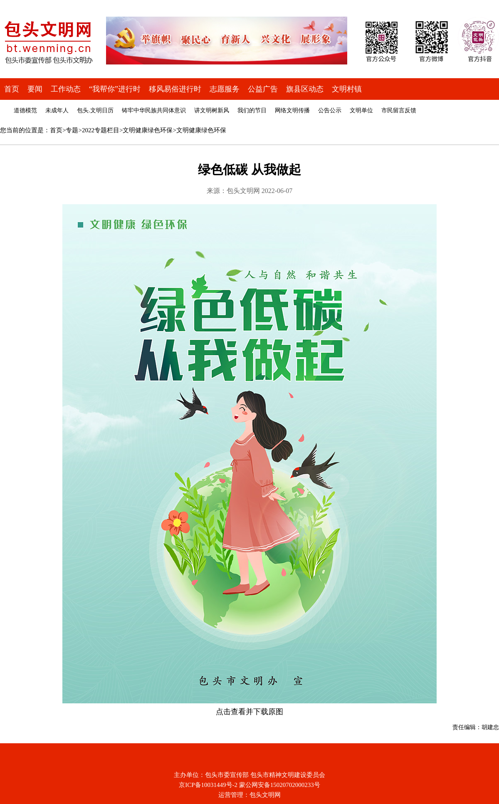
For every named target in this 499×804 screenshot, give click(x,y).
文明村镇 (347, 89)
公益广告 (263, 89)
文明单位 (361, 110)
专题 (72, 130)
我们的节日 (252, 110)
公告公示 (329, 110)
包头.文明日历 (95, 110)
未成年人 (57, 110)
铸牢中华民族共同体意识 (154, 110)
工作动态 (66, 89)
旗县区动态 (305, 89)
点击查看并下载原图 (249, 712)
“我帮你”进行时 (115, 89)
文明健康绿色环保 (148, 130)
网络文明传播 (292, 110)
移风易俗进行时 (175, 89)
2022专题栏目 (100, 130)
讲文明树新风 (211, 110)
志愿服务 (225, 89)
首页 (11, 89)
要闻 (34, 89)
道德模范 (25, 110)
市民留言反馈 (398, 110)
